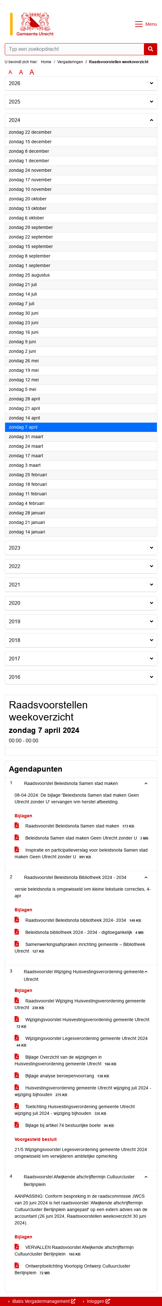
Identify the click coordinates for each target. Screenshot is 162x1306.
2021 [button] (14, 584)
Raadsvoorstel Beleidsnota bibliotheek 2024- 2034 (79, 920)
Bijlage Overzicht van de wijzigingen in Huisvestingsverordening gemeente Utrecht (67, 1061)
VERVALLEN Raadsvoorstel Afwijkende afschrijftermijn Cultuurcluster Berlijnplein (74, 1251)
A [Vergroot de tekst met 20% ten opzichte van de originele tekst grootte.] (21, 72)
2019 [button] (14, 621)
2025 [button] (14, 101)
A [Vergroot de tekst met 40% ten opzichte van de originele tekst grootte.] (31, 72)
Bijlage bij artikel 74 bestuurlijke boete (65, 1125)
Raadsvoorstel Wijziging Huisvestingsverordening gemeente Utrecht (80, 1004)
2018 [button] (14, 640)
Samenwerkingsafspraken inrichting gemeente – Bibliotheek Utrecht (80, 948)
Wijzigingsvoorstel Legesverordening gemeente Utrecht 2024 (81, 1042)
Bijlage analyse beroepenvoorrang (63, 1076)
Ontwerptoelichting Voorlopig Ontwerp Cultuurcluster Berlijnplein (72, 1269)
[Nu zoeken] (150, 49)
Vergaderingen (70, 62)
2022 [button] (14, 566)
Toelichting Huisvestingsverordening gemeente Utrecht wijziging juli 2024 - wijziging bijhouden (75, 1110)
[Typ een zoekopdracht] (81, 49)
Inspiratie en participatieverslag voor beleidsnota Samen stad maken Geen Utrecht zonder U (81, 853)
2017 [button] (14, 658)
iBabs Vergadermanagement (43, 1301)
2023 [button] (14, 548)
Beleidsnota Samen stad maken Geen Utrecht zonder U (83, 838)
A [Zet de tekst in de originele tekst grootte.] (10, 72)
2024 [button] (14, 120)
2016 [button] (14, 677)
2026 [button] (14, 83)
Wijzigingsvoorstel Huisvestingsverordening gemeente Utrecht (82, 1023)
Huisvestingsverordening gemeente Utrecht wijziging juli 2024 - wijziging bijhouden (83, 1091)
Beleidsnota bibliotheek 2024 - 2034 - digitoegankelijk (80, 932)
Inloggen (98, 1301)
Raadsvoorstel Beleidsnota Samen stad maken (75, 826)
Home (46, 62)
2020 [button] (14, 603)
